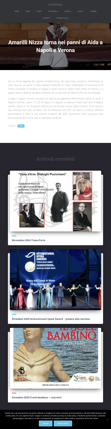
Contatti (46, 18)
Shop (81, 11)
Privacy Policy (62, 18)
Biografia (53, 11)
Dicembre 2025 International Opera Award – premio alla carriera (51, 318)
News (28, 11)
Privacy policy (63, 423)
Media (68, 11)
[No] (107, 419)
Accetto (45, 423)
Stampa (93, 11)
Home (17, 11)
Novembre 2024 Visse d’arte (28, 240)
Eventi (39, 11)
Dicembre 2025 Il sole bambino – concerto (37, 397)
